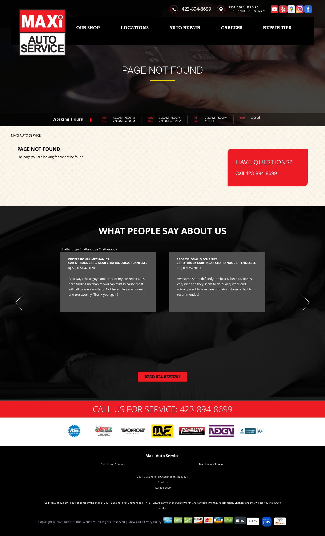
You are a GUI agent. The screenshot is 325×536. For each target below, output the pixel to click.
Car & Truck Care (82, 263)
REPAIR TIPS (277, 28)
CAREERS (231, 28)
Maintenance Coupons (212, 464)
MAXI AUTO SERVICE (26, 135)
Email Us (162, 482)
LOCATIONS (135, 28)
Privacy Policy (151, 522)
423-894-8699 (196, 8)
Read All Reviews (162, 377)
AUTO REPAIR (184, 28)
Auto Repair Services (113, 464)
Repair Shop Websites (80, 522)
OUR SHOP (88, 28)
